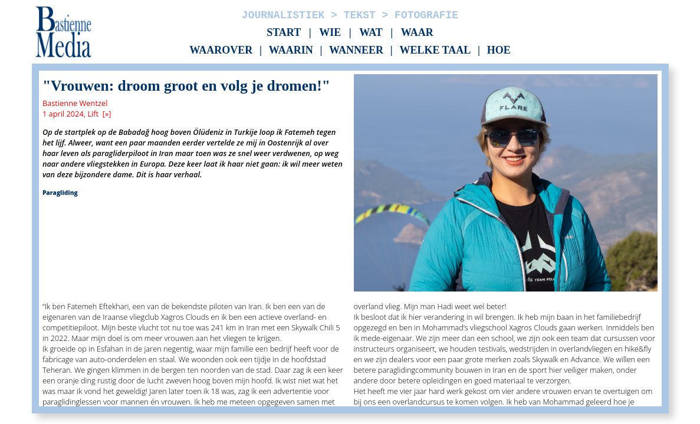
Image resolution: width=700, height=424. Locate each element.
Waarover (220, 50)
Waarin (291, 50)
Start (284, 32)
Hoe (499, 50)
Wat (371, 32)
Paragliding (60, 192)
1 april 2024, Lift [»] (76, 113)
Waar (417, 32)
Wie (330, 32)
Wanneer (356, 50)
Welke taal (435, 50)
